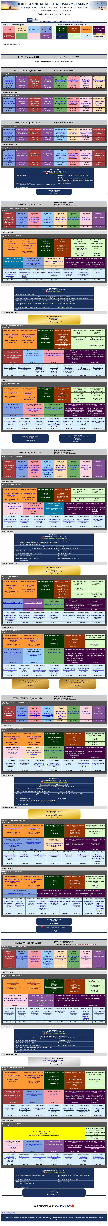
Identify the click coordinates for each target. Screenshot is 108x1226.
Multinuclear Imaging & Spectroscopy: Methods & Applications (33, 752)
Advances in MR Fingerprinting (10, 764)
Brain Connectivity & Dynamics (13, 1095)
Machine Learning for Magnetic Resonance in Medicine (13, 844)
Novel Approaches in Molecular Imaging (99, 103)
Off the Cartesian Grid (65, 902)
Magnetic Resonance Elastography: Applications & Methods (86, 1014)
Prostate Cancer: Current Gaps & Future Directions (33, 509)
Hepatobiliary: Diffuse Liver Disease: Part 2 (68, 669)
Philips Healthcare (54, 318)
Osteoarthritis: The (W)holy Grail (54, 604)
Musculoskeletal (45, 246)
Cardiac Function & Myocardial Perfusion (10, 520)
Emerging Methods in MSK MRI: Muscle (73, 218)
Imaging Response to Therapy (39, 855)
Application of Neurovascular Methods (24, 520)
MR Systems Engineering (47, 80)
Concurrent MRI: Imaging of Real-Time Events (9, 133)
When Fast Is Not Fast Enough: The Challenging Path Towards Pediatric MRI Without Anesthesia (38, 543)
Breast (98, 272)
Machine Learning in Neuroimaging (19, 903)
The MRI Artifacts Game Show (54, 1144)
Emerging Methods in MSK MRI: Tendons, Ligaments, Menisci (73, 958)
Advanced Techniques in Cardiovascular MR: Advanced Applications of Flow (47, 960)
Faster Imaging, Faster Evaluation (13, 1146)
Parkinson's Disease (98, 519)
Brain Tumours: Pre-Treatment (88, 902)
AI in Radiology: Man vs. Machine (13, 261)
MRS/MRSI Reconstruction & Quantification (39, 369)
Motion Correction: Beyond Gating (24, 616)
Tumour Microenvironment (98, 669)
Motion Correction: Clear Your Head (68, 1109)
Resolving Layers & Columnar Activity (54, 520)
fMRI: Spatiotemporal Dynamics (24, 368)
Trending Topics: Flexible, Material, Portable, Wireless (28, 245)
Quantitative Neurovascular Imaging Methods (68, 369)
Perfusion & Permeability (54, 616)
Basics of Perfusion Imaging (34, 132)
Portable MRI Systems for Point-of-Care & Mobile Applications (74, 843)
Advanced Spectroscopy (73, 132)
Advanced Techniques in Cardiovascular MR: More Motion (47, 220)
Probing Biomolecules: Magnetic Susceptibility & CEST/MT (9, 157)
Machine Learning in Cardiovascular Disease (33, 354)
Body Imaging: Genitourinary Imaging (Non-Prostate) (83, 1109)
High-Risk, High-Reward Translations (98, 1157)
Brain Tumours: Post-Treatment (53, 1157)
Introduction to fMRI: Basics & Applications (34, 81)
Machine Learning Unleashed (11, 586)
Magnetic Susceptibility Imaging (83, 368)
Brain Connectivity (24, 1157)
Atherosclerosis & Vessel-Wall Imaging (39, 616)
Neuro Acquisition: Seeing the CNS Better (11, 494)
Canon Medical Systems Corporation (54, 1060)
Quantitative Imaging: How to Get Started (33, 1094)
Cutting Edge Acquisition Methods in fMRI (54, 764)
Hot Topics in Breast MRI (95, 751)
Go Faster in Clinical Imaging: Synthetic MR (22, 957)
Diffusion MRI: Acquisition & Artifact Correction (10, 1158)
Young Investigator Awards (54, 273)
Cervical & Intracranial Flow (39, 1157)
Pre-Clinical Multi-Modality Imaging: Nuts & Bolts (74, 1146)
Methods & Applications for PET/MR (83, 1158)
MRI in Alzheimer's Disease (83, 764)
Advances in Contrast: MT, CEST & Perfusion (33, 639)
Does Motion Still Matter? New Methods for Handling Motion (41, 1001)
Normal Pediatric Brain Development (98, 616)
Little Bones (68, 1157)
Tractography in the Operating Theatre (9, 467)
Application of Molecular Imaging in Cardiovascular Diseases (60, 468)
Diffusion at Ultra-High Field (9, 957)
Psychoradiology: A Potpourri (28, 392)
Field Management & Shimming (83, 855)
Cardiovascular (62, 339)
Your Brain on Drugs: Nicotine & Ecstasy (86, 957)
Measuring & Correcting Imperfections (54, 369)
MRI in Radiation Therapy (92, 998)
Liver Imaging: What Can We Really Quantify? (33, 409)
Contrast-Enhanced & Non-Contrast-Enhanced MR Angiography (42, 905)
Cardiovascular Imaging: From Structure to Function (54, 297)
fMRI (74, 737)
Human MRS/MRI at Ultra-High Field (83, 669)
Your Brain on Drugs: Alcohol (86, 218)
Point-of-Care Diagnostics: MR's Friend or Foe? (54, 785)
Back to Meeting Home (8, 1212)
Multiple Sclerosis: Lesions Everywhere (83, 273)
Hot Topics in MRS (28, 585)
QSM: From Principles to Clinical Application (74, 263)
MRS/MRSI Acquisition (73, 1012)
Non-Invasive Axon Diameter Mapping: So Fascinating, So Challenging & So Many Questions (74, 357)
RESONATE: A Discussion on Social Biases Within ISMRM (54, 893)
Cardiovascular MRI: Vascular (60, 132)
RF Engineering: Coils (47, 132)
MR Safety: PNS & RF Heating (83, 422)
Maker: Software (99, 956)
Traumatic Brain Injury (69, 615)
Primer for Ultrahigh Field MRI (33, 603)
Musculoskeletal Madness (28, 493)
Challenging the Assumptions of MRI (54, 547)
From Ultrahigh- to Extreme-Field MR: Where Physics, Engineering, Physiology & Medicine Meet (74, 1096)
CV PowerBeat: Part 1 (11, 243)
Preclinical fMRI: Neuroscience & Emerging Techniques (33, 1076)
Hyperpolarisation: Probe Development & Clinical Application (54, 422)
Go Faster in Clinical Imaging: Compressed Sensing (22, 220)
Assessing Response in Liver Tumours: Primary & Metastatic (34, 958)
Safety (45, 334)
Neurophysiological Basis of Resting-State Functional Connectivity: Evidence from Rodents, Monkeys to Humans (95, 410)
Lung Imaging (54, 1094)
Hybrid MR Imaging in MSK (54, 652)
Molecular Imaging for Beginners (99, 80)
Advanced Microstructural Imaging (99, 155)
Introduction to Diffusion (98, 132)
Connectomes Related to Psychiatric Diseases (88, 893)
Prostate (68, 763)
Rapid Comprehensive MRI (33, 263)
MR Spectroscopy (62, 496)
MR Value (54, 984)
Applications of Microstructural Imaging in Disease (13, 356)
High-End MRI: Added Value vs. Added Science (54, 1036)
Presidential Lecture (26, 798)
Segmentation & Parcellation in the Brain (39, 764)
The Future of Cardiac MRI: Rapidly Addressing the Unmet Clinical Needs (95, 655)
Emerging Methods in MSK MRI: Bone (73, 712)
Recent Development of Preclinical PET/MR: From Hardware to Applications (67, 999)
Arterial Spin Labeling (98, 421)
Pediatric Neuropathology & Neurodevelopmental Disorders (98, 857)
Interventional (45, 338)
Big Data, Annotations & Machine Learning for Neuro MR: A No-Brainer (95, 1146)
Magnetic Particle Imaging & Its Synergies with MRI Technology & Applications (74, 753)
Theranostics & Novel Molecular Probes (54, 262)
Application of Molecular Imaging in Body (60, 957)
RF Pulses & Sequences (10, 1108)
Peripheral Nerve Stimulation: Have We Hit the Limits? (74, 508)
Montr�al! (63, 1206)
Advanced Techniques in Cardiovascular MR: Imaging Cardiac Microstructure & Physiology (47, 470)
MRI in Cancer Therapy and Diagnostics (28, 335)
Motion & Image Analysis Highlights (33, 737)
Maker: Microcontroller (99, 712)
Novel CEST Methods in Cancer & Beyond (83, 520)
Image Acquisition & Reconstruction (22, 132)
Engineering (45, 585)
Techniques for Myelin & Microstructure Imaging (10, 856)
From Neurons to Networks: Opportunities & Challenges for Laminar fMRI (74, 605)
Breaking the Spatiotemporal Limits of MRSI (95, 843)
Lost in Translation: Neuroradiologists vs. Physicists (86, 133)
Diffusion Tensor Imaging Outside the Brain (9, 713)
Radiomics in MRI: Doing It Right (12, 603)
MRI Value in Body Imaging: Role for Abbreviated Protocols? (54, 354)
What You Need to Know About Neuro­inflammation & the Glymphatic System (15, 999)
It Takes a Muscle (54, 855)
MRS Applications (39, 1108)
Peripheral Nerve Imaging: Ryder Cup (54, 751)
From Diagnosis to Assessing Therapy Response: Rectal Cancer (34, 220)
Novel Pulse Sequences (39, 272)
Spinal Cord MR (13, 752)
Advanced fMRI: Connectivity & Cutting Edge (34, 103)
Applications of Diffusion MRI (13, 828)
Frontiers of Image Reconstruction (10, 422)
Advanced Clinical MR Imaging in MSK (60, 80)
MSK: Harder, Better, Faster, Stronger (47, 1012)
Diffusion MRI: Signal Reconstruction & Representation (10, 617)
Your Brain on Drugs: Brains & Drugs (86, 467)
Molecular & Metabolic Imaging (11, 335)
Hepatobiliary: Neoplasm (68, 273)
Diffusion (62, 246)
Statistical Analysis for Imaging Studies (9, 102)
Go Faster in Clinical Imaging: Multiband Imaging (22, 467)
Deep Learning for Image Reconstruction (10, 669)
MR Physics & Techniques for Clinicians (13, 408)
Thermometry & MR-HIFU (98, 1109)
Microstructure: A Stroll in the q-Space (25, 422)
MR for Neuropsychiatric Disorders (86, 103)
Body (74, 642)
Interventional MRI (62, 585)
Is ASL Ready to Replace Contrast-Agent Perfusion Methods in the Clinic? (9, 221)
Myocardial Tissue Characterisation (68, 422)
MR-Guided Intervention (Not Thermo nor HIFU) (54, 669)
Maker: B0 (99, 465)
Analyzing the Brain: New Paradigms (86, 81)
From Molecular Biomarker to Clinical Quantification (54, 844)
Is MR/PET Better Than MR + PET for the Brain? (86, 155)
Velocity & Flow (24, 763)
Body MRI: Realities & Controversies (73, 80)
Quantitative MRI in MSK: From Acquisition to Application (54, 408)
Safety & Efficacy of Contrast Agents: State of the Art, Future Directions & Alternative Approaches (74, 410)
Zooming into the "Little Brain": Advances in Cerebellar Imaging (95, 355)
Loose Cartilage (98, 368)
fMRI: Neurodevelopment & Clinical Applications (39, 669)
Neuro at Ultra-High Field (24, 669)
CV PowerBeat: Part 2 (33, 828)
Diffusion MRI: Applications (35, 1012)
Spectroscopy (45, 243)
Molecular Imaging (62, 395)
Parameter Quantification (39, 422)
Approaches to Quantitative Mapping (22, 1012)
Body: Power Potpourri (33, 983)
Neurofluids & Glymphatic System (24, 1109)
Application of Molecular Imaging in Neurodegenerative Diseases (60, 715)
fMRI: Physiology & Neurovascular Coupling (24, 274)
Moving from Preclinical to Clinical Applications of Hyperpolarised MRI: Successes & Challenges (95, 1097)
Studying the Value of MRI (54, 508)
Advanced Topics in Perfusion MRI (35, 154)
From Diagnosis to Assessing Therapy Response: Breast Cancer (34, 714)
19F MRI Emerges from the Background (95, 604)
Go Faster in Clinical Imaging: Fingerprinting (22, 713)
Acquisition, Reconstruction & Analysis (62, 343)
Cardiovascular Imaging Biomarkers (33, 654)
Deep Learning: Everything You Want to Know (9, 81)
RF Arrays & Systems (10, 368)
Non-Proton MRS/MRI (31, 902)
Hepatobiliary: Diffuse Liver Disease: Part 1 (83, 616)
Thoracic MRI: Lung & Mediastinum (99, 1012)
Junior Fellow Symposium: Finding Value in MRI (33, 842)
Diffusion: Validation (98, 763)
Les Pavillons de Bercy (54, 1194)
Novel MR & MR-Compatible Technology (77, 903)
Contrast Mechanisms (54, 737)
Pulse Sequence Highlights (11, 392)
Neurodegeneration (13, 983)
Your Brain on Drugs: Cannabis (86, 712)
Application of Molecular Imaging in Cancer (60, 219)
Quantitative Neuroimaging (24, 855)
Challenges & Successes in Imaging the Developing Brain (95, 263)
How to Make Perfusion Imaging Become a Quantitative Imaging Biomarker (95, 509)
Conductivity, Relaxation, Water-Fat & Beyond (12, 639)
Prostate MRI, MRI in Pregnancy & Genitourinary (73, 155)
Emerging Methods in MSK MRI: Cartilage (73, 467)
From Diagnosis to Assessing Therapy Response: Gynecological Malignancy (34, 469)
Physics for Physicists (22, 80)
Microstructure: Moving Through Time (8, 903)
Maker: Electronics (98, 217)
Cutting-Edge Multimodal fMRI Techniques (9, 1012)
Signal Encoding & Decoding (39, 520)
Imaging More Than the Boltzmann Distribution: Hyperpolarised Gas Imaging (99, 906)
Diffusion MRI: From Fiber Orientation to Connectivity (10, 274)
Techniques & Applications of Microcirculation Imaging (13, 880)
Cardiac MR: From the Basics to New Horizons (60, 155)
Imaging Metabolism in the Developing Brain (13, 507)
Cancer (45, 392)
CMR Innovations (60, 1011)
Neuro (62, 243)
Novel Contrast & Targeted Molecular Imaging (69, 520)
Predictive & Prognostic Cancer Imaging (54, 1109)
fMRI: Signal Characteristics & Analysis (33, 880)
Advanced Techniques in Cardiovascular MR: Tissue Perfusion (47, 714)
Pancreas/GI (68, 855)
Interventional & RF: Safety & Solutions (13, 737)
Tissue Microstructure (13, 1075)
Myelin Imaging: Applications (54, 902)
